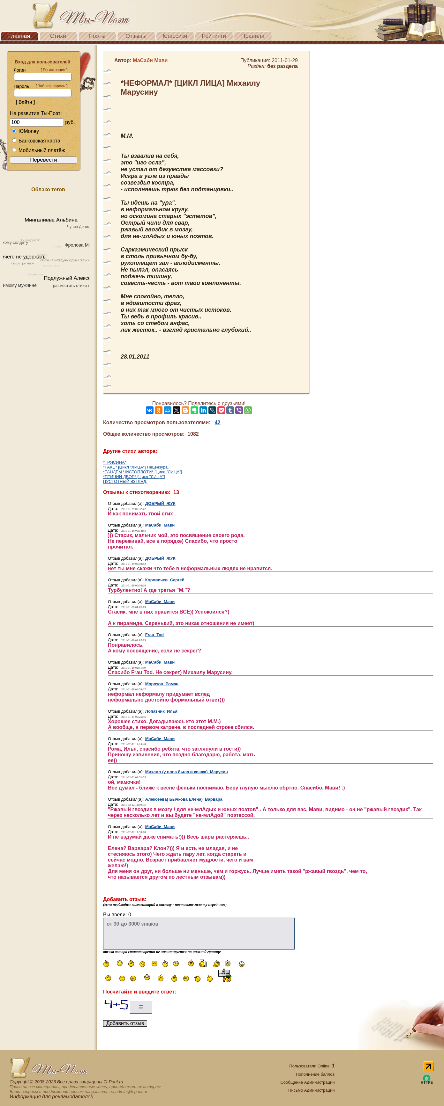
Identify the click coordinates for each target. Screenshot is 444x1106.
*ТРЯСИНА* (114, 462)
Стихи (58, 36)
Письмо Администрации (311, 1090)
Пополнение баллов (315, 1074)
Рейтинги (214, 36)
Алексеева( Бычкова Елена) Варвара (183, 799)
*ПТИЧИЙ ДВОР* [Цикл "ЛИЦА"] (134, 476)
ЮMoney (25, 131)
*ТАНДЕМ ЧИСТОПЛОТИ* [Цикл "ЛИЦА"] (142, 471)
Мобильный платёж (38, 150)
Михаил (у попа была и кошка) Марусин (186, 771)
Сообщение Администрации (307, 1082)
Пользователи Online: (312, 1066)
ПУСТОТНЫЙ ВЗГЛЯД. (125, 481)
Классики (175, 36)
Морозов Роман (161, 683)
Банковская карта (36, 140)
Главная (19, 36)
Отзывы (136, 36)
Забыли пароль (51, 86)
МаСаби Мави (160, 525)
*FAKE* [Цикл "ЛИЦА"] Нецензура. (136, 467)
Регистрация (54, 70)
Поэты (97, 36)
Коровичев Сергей (164, 580)
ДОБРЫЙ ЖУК (160, 503)
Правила (252, 36)
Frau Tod (154, 634)
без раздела (282, 66)
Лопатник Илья (161, 711)
